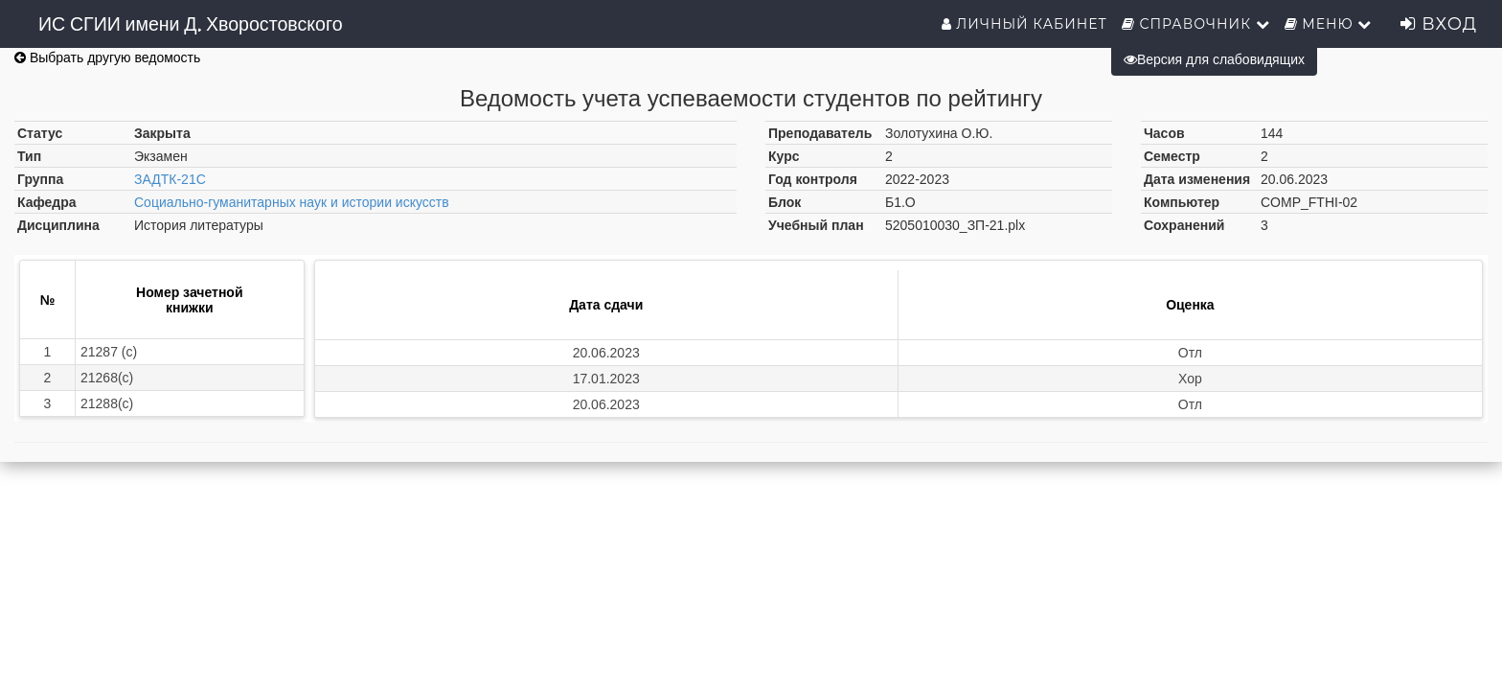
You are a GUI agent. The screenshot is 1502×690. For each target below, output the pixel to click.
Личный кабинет (1024, 24)
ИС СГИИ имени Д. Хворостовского (190, 24)
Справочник (1196, 24)
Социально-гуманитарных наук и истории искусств (291, 202)
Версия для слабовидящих (1214, 59)
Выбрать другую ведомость (107, 57)
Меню (1329, 24)
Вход (1438, 23)
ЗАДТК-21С (170, 179)
